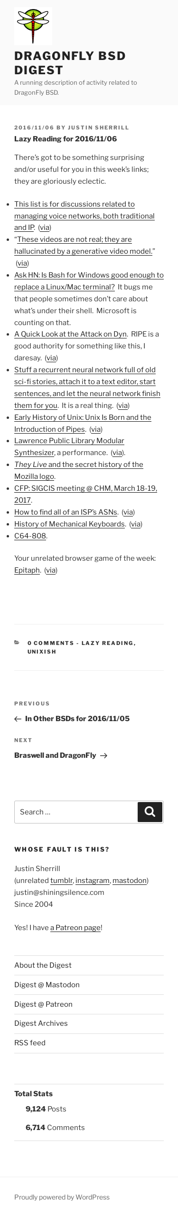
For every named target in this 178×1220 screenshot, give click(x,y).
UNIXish (42, 651)
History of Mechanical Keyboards (69, 524)
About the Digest (43, 965)
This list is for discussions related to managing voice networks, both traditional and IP (84, 216)
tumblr (61, 880)
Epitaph (27, 570)
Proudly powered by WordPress (62, 1197)
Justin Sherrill (99, 127)
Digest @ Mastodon (47, 985)
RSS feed (30, 1043)
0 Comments (51, 643)
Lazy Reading (108, 643)
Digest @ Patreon (43, 1004)
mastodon (129, 880)
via (44, 227)
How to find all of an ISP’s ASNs (65, 512)
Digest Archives (41, 1023)
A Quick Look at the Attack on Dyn (70, 334)
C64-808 (30, 536)
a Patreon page (75, 927)
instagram (92, 880)
